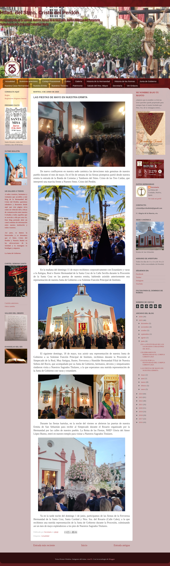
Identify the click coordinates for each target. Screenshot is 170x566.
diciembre (145, 323)
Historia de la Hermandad (98, 81)
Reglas (7, 95)
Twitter (138, 277)
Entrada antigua (122, 545)
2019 (141, 412)
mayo (143, 375)
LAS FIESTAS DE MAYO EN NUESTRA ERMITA (152, 369)
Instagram (139, 281)
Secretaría (117, 86)
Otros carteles (10, 306)
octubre (144, 330)
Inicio (84, 545)
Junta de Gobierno (148, 81)
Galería (78, 81)
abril (143, 379)
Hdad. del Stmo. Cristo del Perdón (39, 12)
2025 (141, 320)
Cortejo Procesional (51, 81)
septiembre (145, 334)
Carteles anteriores (11, 303)
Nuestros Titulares (60, 86)
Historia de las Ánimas (125, 81)
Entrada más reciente (44, 545)
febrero (144, 386)
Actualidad (10, 81)
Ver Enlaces (132, 86)
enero (143, 389)
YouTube (139, 284)
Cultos (68, 81)
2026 (141, 317)
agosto (143, 338)
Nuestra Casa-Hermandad (17, 86)
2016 (141, 422)
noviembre (145, 327)
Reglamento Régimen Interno (16, 98)
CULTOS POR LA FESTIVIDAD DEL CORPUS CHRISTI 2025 (153, 362)
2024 (141, 394)
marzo (143, 382)
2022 (141, 401)
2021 (141, 404)
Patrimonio (78, 86)
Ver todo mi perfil (154, 199)
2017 (141, 419)
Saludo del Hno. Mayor (97, 86)
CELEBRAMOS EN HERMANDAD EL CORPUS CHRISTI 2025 (153, 354)
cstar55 (89, 559)
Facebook (139, 274)
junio (143, 341)
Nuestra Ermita (40, 86)
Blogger (112, 559)
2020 (141, 408)
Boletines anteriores (29, 81)
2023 (141, 397)
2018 (141, 415)
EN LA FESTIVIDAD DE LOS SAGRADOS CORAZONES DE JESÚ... (152, 346)
